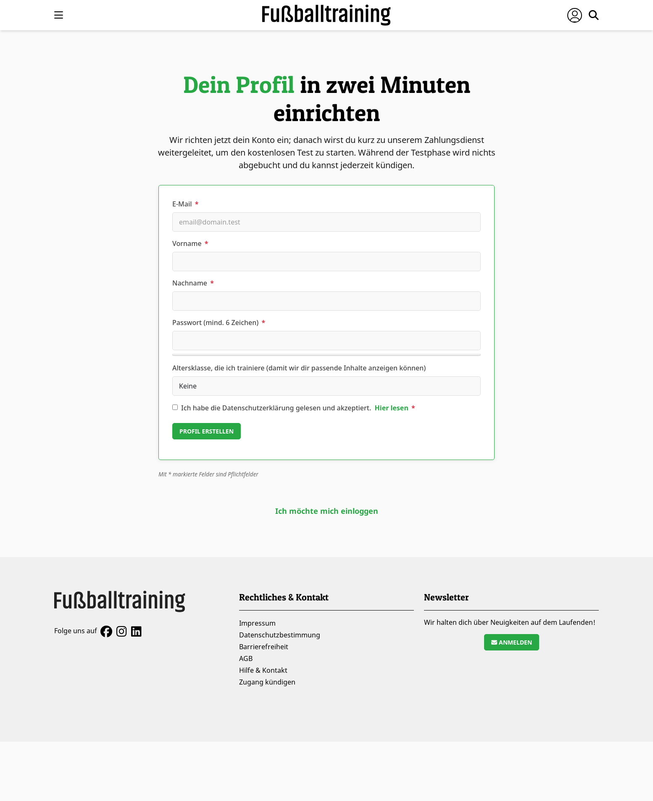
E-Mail (185, 204)
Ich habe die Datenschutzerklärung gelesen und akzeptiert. (298, 407)
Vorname (190, 243)
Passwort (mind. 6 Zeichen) (218, 322)
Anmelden (511, 642)
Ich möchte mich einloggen (326, 511)
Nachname (193, 283)
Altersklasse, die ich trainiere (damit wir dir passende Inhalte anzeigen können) (299, 368)
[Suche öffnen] (594, 15)
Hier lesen (391, 407)
